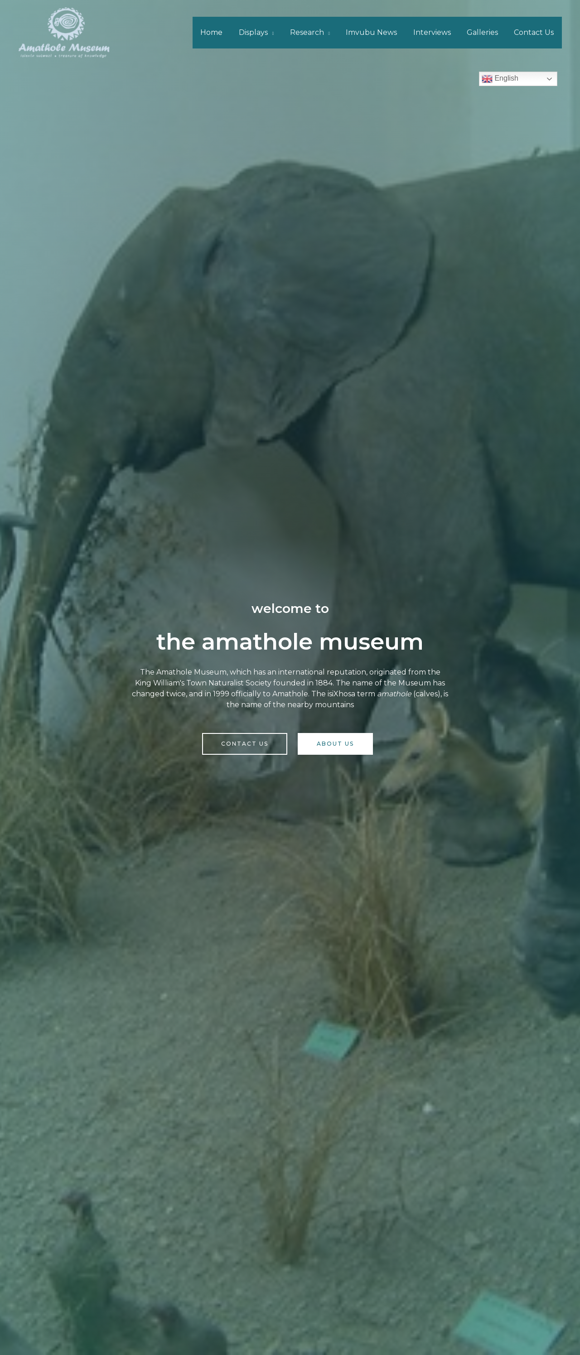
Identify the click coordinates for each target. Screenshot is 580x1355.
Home (221, 32)
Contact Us (535, 32)
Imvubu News (376, 32)
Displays (261, 32)
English (500, 78)
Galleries (484, 32)
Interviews (435, 32)
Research (313, 32)
